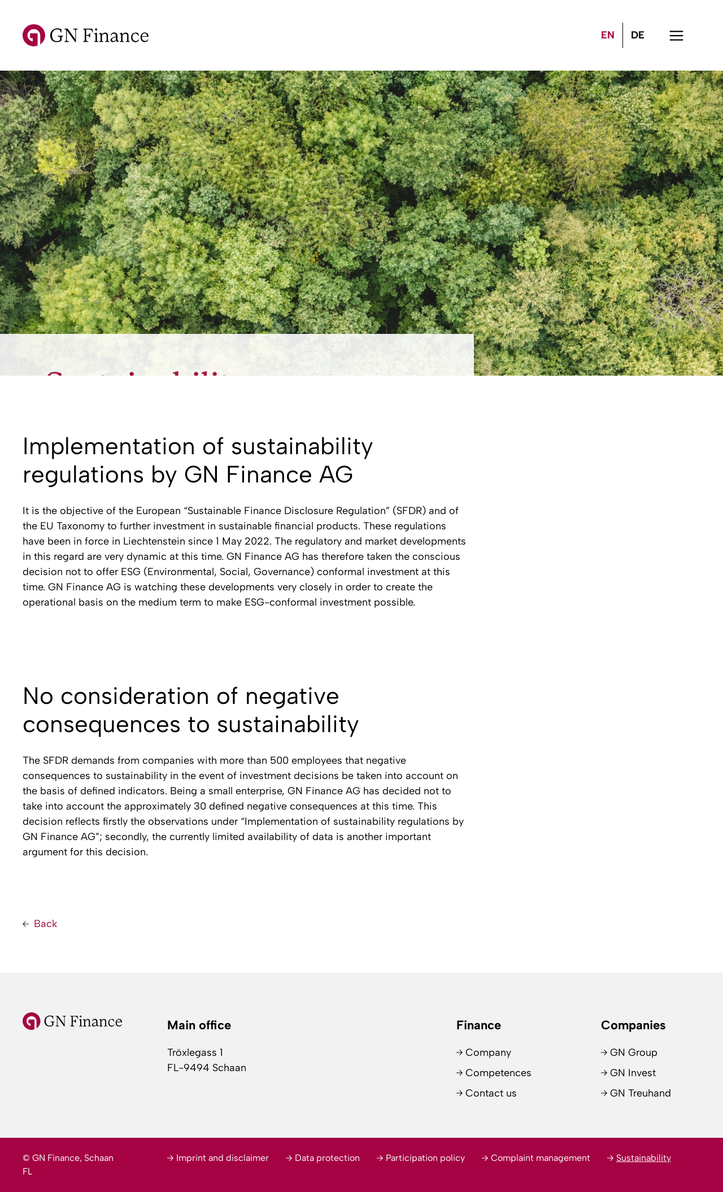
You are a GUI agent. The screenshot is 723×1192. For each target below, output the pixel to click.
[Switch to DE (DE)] (637, 35)
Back (45, 923)
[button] (676, 35)
